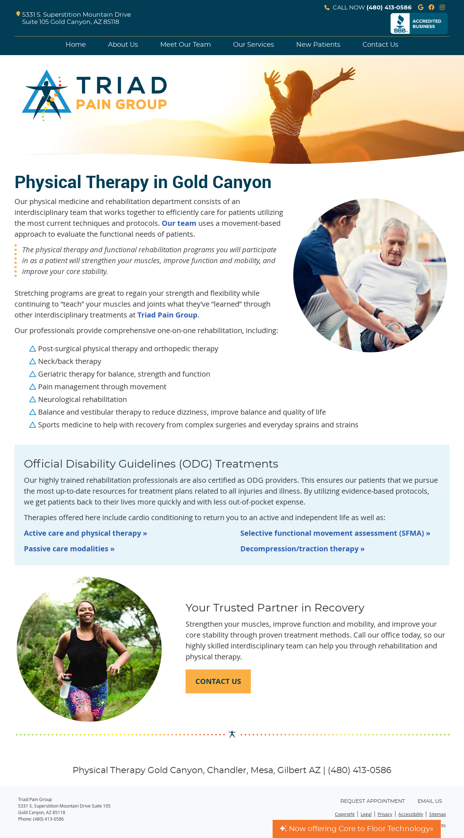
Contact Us (380, 45)
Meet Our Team (185, 45)
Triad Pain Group (167, 315)
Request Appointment (372, 801)
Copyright (345, 814)
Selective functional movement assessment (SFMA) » (335, 533)
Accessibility (410, 814)
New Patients (318, 45)
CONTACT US (218, 681)
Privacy (385, 814)
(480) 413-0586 (388, 8)
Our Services (253, 45)
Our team (179, 223)
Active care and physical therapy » (85, 533)
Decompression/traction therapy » (302, 548)
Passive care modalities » (69, 548)
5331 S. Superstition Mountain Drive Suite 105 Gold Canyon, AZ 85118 (73, 18)
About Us (123, 45)
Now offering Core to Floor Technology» (357, 829)
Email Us (430, 801)
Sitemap (437, 814)
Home (76, 45)
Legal (366, 814)
